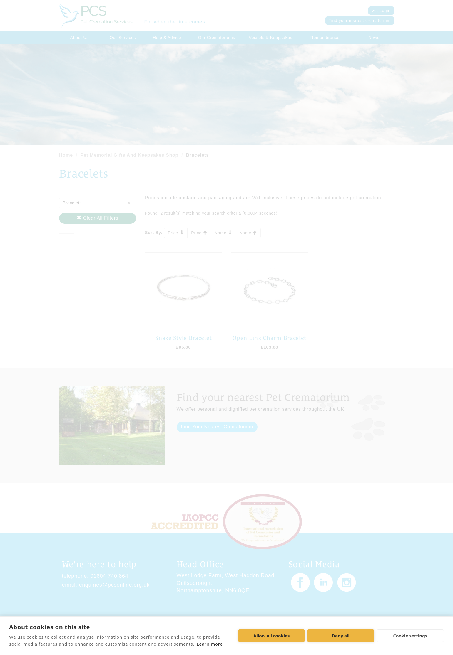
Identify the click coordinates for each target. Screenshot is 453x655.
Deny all (341, 636)
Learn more (210, 644)
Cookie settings (410, 636)
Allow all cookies (271, 636)
